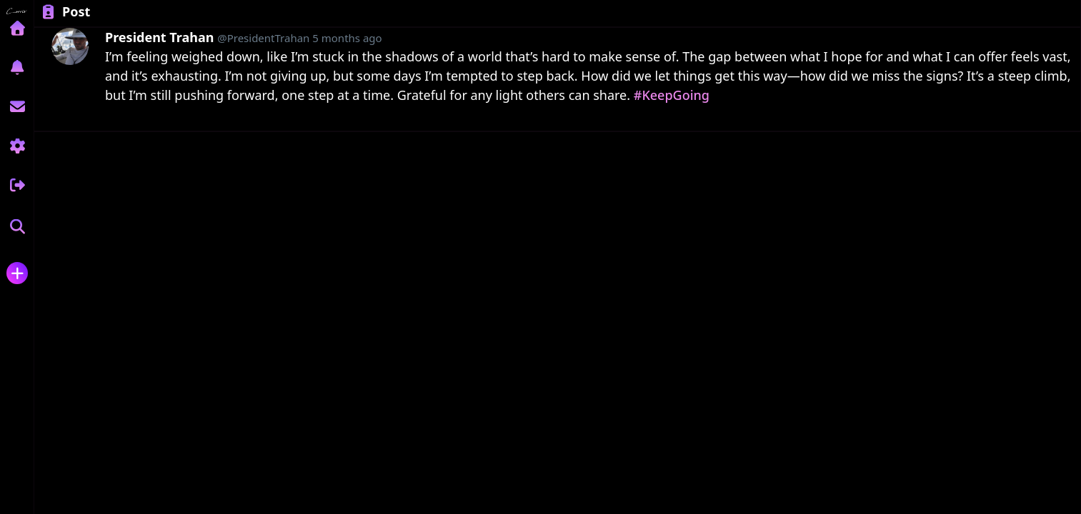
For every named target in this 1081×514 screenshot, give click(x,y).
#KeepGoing (671, 95)
